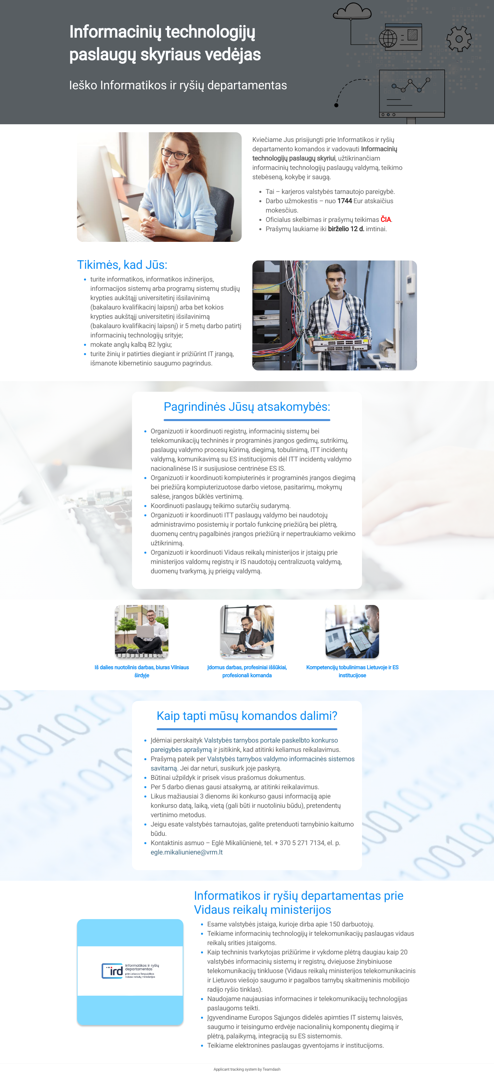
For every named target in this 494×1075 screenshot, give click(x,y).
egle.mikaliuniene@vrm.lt (187, 852)
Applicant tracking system (236, 1069)
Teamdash (272, 1069)
